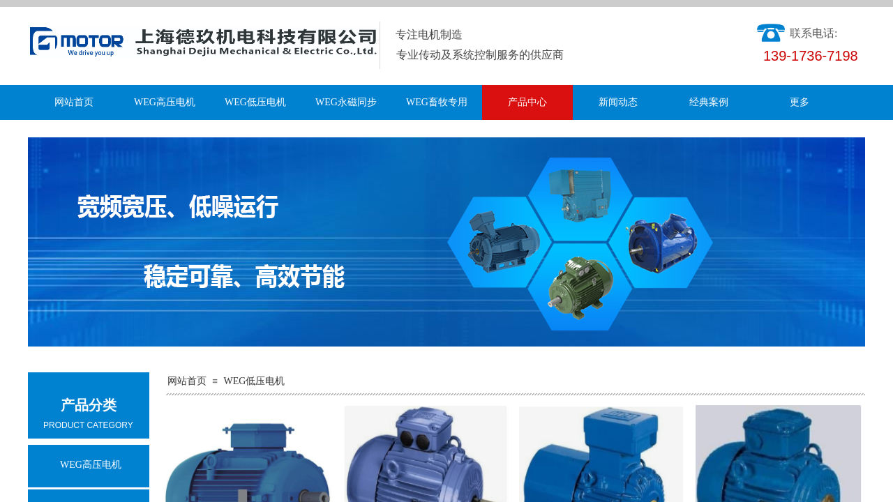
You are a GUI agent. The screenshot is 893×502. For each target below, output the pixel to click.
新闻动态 (618, 102)
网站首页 (73, 102)
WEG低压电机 (255, 102)
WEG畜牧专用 (436, 102)
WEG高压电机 (164, 102)
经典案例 (708, 102)
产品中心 (527, 102)
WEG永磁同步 (346, 102)
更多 (799, 102)
